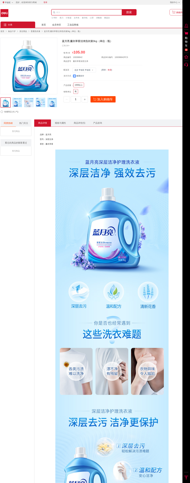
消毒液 (99, 18)
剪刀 (61, 18)
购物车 (179, 12)
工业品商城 (72, 24)
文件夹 (76, 18)
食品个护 (12, 31)
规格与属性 (60, 123)
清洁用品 (23, 31)
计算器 (68, 18)
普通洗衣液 (35, 31)
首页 (43, 24)
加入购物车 (103, 99)
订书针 (54, 18)
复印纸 (85, 18)
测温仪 (107, 18)
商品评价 (79, 123)
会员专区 (56, 24)
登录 (45, 2)
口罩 (92, 18)
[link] (12, 31)
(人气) (9, 111)
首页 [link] (2, 31)
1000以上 (79, 85)
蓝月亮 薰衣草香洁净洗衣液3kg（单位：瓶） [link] (63, 31)
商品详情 (42, 123)
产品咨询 (97, 123)
